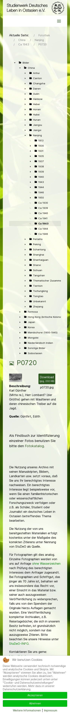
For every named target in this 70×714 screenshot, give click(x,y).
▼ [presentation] (14, 62)
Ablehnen (35, 703)
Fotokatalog (34, 446)
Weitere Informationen (27, 710)
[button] (59, 21)
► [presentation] (25, 73)
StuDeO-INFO (18, 643)
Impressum (50, 710)
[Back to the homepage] (35, 8)
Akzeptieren (35, 695)
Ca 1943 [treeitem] (43, 223)
